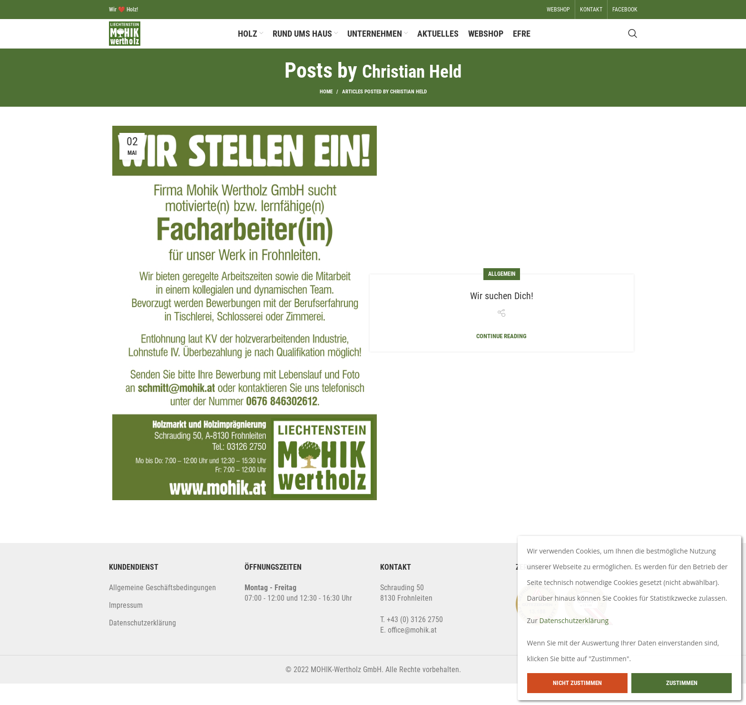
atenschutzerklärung (144, 644)
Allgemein (501, 295)
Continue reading (501, 357)
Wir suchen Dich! (502, 316)
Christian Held (412, 92)
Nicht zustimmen (577, 682)
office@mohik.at (412, 651)
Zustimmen (681, 682)
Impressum (126, 626)
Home (326, 113)
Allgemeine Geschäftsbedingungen (162, 609)
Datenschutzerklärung (579, 620)
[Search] (632, 44)
